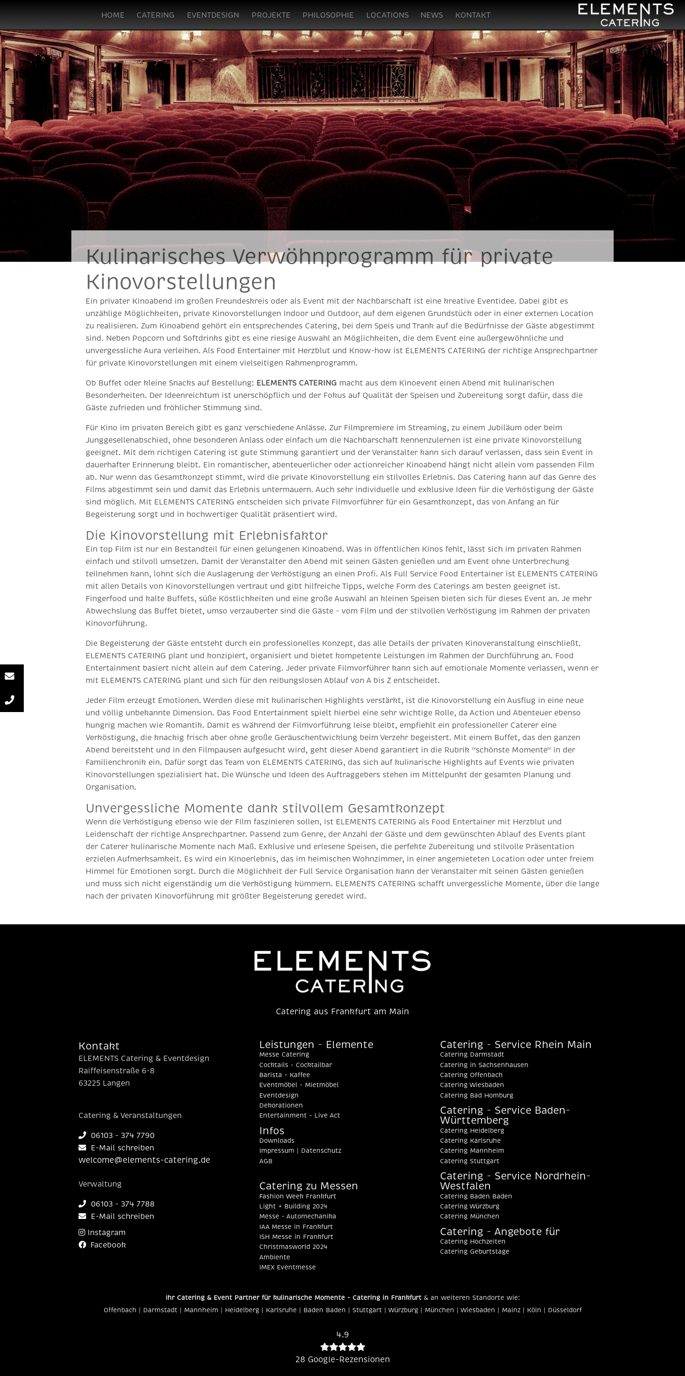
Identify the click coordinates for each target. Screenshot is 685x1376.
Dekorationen (281, 1105)
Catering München (469, 1216)
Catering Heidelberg (472, 1131)
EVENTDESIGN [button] (213, 15)
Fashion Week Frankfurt (297, 1196)
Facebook (102, 1245)
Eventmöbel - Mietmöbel (299, 1085)
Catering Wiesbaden (472, 1085)
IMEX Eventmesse (287, 1267)
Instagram (102, 1233)
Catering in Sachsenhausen (484, 1065)
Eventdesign (279, 1095)
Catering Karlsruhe (470, 1141)
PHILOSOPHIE (328, 15)
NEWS (432, 15)
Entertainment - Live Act (299, 1115)
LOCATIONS (387, 15)
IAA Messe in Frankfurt (296, 1227)
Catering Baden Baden (476, 1196)
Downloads (276, 1141)
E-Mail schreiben (116, 1148)
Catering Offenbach (471, 1075)
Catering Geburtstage (474, 1251)
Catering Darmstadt (472, 1054)
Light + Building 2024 (293, 1206)
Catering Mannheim (472, 1151)
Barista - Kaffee (284, 1075)
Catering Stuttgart (469, 1161)
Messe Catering (284, 1054)
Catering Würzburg (469, 1206)
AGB (266, 1161)
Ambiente (274, 1257)
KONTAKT (472, 15)
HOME (113, 15)
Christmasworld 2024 (293, 1247)
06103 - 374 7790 (116, 1135)
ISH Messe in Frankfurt (296, 1237)
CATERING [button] (156, 15)
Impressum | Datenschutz (300, 1151)
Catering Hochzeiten (473, 1241)
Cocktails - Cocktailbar (295, 1065)
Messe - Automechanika (297, 1216)
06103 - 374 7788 (116, 1204)
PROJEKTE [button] (271, 15)
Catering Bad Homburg (476, 1095)
